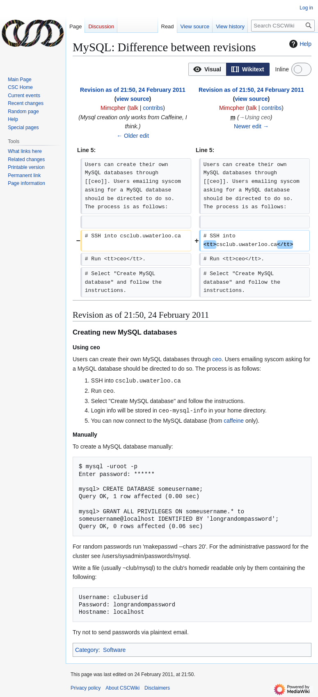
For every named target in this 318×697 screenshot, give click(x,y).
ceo (217, 359)
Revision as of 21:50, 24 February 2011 (132, 90)
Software (114, 648)
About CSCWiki (122, 687)
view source (132, 99)
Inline (282, 69)
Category (86, 648)
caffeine (234, 419)
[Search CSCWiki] (283, 26)
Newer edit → (251, 126)
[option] (207, 69)
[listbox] (229, 69)
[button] (207, 69)
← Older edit (133, 135)
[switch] (301, 69)
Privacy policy (86, 687)
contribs (153, 108)
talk (133, 108)
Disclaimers (157, 687)
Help (299, 44)
